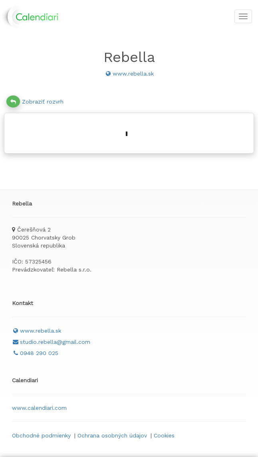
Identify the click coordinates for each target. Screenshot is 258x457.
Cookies (164, 435)
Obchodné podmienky (41, 435)
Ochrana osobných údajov (112, 435)
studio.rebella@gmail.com (51, 342)
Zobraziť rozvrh (35, 101)
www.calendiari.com (39, 408)
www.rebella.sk (129, 73)
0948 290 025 (35, 353)
